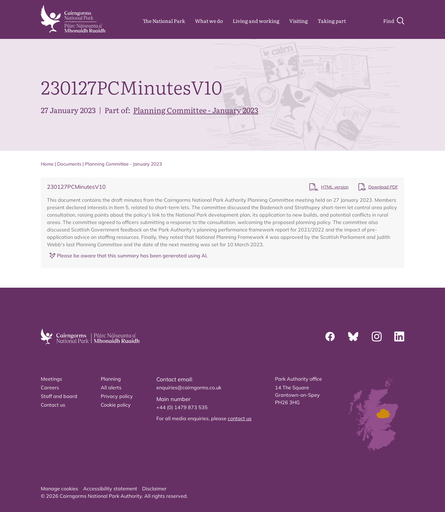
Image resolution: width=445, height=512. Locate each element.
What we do (209, 20)
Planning (111, 379)
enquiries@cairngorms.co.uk (188, 387)
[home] (73, 19)
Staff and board (59, 396)
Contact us (53, 405)
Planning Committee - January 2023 (195, 109)
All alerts (111, 387)
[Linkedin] (399, 336)
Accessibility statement (110, 488)
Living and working (256, 20)
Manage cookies (59, 488)
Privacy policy (117, 396)
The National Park (164, 20)
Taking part (332, 20)
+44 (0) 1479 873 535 (182, 407)
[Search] (393, 20)
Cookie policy (116, 405)
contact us (240, 418)
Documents (69, 164)
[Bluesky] (353, 336)
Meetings (51, 379)
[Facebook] (330, 336)
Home (47, 164)
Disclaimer (154, 488)
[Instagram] (377, 336)
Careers (50, 387)
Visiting (298, 20)
